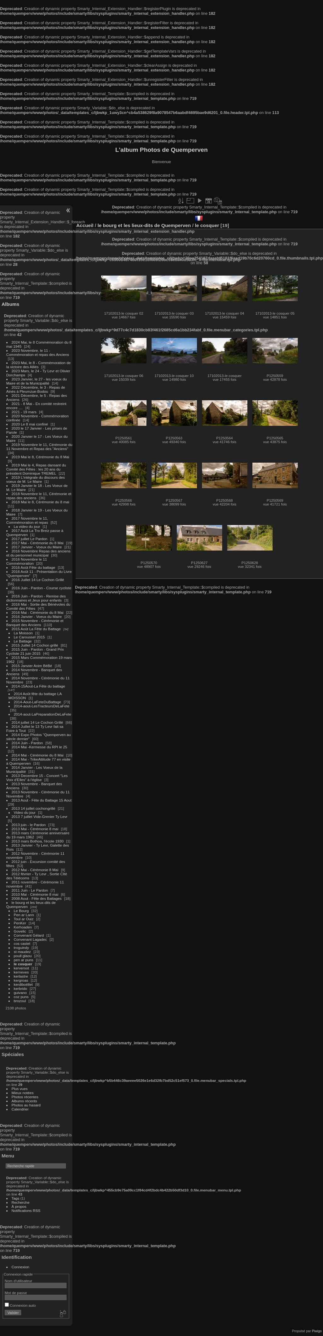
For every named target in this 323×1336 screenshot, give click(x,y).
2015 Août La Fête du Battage (36, 629)
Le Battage (23, 641)
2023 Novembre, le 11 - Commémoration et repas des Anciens (37, 352)
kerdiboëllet (23, 984)
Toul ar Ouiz (24, 919)
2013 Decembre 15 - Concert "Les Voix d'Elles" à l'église (37, 778)
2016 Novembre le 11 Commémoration (26, 561)
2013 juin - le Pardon (29, 825)
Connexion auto (20, 1305)
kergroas (21, 980)
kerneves (21, 972)
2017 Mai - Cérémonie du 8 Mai (38, 543)
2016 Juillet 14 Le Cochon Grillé (38, 580)
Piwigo (317, 1331)
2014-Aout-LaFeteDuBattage (37, 702)
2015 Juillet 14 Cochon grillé (35, 645)
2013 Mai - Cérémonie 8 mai (35, 829)
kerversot (21, 968)
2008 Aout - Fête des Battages (37, 898)
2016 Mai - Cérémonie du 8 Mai (38, 612)
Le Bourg (21, 911)
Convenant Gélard (29, 935)
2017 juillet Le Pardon (30, 539)
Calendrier (20, 1109)
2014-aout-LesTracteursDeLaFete (42, 706)
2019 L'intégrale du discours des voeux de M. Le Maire (35, 479)
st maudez (22, 952)
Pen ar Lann (24, 915)
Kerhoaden (23, 927)
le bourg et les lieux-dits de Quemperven (144, 225)
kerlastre (21, 976)
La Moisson (23, 633)
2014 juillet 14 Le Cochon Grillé (37, 722)
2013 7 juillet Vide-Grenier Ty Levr (39, 816)
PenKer (20, 923)
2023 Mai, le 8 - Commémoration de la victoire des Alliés (38, 365)
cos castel (22, 943)
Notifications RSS (26, 1210)
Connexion (20, 1267)
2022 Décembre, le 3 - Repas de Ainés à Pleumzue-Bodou (35, 389)
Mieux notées (23, 1093)
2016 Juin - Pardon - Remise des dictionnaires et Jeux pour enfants (36, 598)
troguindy (21, 947)
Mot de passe (16, 1293)
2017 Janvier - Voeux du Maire (37, 547)
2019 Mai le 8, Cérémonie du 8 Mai (40, 457)
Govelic (20, 931)
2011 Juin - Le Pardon (30, 890)
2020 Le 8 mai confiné (30, 424)
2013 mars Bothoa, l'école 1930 (38, 841)
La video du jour (27, 526)
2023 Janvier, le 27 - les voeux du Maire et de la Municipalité (36, 381)
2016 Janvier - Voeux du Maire (37, 616)
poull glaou (23, 956)
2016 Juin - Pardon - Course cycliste (42, 588)
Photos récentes (25, 1097)
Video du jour (25, 812)
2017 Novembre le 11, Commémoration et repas (27, 520)
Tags (16, 1198)
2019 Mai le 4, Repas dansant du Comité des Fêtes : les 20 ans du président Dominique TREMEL (36, 469)
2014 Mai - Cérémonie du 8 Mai (38, 755)
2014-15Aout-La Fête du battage (38, 686)
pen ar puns (23, 960)
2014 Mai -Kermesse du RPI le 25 (39, 747)
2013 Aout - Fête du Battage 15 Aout (42, 800)
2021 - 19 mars (24, 412)
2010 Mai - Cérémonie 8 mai (35, 894)
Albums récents (24, 1101)
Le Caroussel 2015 (29, 637)
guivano (20, 993)
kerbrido (20, 988)
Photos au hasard (26, 1105)
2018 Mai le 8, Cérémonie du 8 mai (40, 502)
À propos (19, 1206)
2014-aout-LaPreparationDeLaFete (43, 714)
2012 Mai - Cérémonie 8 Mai (35, 870)
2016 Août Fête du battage (33, 567)
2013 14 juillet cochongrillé (34, 808)
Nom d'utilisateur (18, 1281)
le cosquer (23, 964)
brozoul (20, 1001)
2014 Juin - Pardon (27, 743)
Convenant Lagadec (30, 939)
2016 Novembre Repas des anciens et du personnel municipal (38, 553)
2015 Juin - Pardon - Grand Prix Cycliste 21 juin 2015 (35, 651)
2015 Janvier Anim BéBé (32, 666)
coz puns (21, 997)
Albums (10, 304)
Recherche (21, 1202)
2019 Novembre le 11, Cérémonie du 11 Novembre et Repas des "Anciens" (39, 446)
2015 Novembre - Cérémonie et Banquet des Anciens (35, 623)
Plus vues (20, 1089)
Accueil (85, 225)
